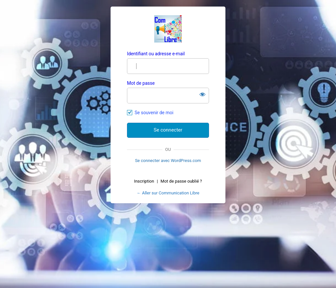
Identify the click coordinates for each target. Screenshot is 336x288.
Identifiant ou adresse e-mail (156, 53)
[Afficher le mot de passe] (202, 94)
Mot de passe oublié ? (181, 181)
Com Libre (168, 29)
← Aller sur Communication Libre (168, 192)
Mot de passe (141, 83)
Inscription (144, 181)
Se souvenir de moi (154, 112)
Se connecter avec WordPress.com (168, 160)
